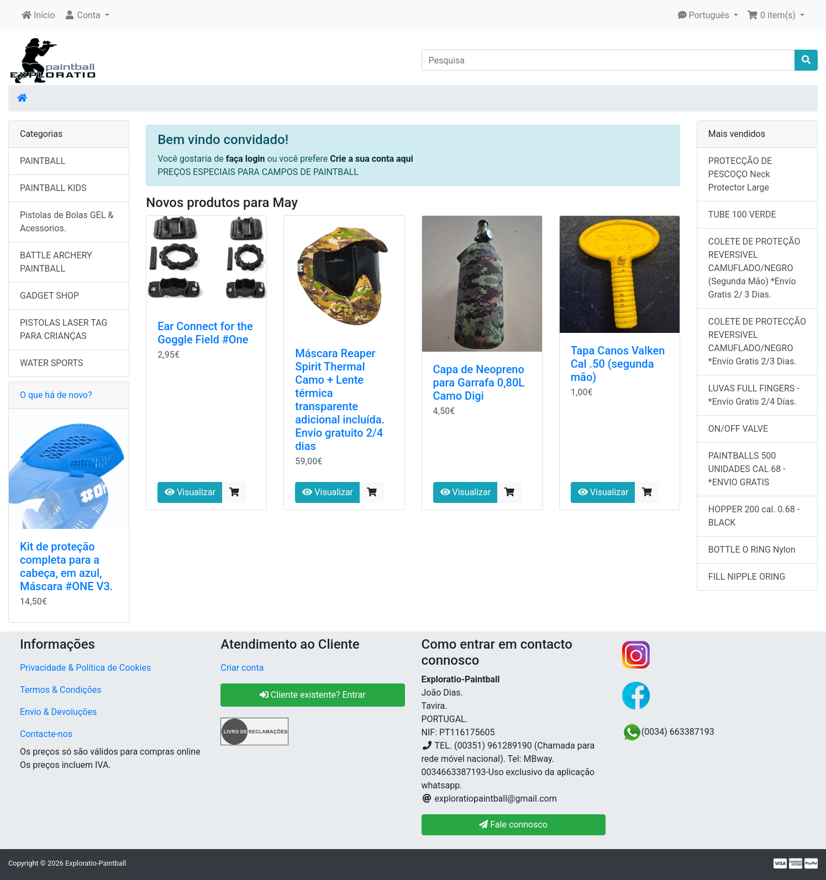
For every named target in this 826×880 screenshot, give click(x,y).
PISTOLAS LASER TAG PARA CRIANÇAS (63, 329)
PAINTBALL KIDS (53, 188)
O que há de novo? (56, 395)
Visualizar (190, 492)
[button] (87, 15)
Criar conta (242, 667)
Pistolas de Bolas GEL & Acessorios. (66, 222)
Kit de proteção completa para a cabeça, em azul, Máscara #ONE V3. (66, 566)
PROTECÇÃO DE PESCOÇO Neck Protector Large (740, 174)
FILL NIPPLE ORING (747, 576)
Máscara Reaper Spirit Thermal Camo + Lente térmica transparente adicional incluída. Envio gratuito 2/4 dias (340, 400)
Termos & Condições (61, 690)
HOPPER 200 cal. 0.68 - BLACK (753, 516)
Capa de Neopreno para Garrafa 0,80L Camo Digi (479, 382)
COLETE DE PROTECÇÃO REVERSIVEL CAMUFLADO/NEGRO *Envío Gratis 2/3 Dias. (757, 341)
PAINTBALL (42, 161)
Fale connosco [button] (513, 824)
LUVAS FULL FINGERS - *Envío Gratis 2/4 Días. (753, 395)
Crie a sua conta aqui (371, 158)
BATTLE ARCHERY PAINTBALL (56, 262)
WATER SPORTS (51, 363)
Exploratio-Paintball (95, 863)
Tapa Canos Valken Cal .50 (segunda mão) (618, 364)
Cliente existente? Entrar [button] (313, 695)
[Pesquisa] (609, 60)
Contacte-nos (46, 734)
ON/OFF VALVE (738, 428)
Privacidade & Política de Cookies (85, 667)
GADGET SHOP (49, 295)
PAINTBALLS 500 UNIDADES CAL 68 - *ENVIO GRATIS (747, 468)
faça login (246, 158)
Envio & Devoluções (58, 712)
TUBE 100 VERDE (742, 214)
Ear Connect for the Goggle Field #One (205, 333)
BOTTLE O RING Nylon (752, 549)
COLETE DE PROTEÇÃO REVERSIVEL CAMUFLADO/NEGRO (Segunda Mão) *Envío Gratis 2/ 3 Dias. (754, 268)
